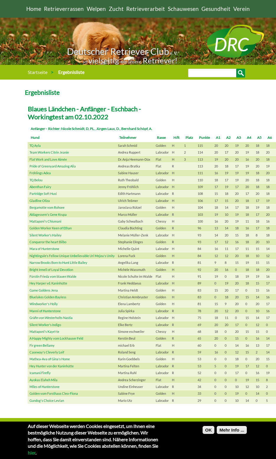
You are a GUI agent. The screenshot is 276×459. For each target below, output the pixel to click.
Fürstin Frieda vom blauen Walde (52, 276)
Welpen (96, 8)
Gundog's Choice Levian (46, 400)
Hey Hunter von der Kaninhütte (51, 366)
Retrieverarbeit (145, 8)
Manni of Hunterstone (45, 311)
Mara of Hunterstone (44, 249)
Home (33, 8)
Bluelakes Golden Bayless (47, 297)
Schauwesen (183, 8)
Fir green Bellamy (42, 345)
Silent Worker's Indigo (45, 325)
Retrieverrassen (64, 8)
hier (31, 455)
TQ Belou (35, 180)
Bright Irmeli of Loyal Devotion (51, 270)
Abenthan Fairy (40, 187)
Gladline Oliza (39, 201)
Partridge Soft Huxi (43, 193)
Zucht (116, 8)
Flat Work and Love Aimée (48, 159)
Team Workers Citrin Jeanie (49, 152)
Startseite (37, 72)
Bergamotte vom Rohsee (47, 207)
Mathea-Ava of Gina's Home (49, 359)
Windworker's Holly (43, 304)
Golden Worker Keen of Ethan (50, 228)
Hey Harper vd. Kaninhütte (48, 283)
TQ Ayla (35, 145)
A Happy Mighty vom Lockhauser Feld (56, 338)
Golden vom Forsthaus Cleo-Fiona (53, 393)
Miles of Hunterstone (44, 387)
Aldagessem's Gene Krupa (48, 214)
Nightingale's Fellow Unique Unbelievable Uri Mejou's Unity (72, 256)
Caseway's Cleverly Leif (46, 352)
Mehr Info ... (231, 432)
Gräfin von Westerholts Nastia (51, 318)
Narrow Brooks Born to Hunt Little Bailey (58, 262)
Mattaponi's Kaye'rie (44, 331)
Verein (241, 8)
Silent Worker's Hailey (45, 235)
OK (208, 432)
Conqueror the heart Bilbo (47, 242)
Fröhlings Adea (40, 173)
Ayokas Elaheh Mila (43, 380)
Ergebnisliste (71, 72)
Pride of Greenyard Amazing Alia (52, 166)
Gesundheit (215, 8)
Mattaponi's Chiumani (45, 221)
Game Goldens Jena (43, 290)
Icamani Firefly (40, 373)
